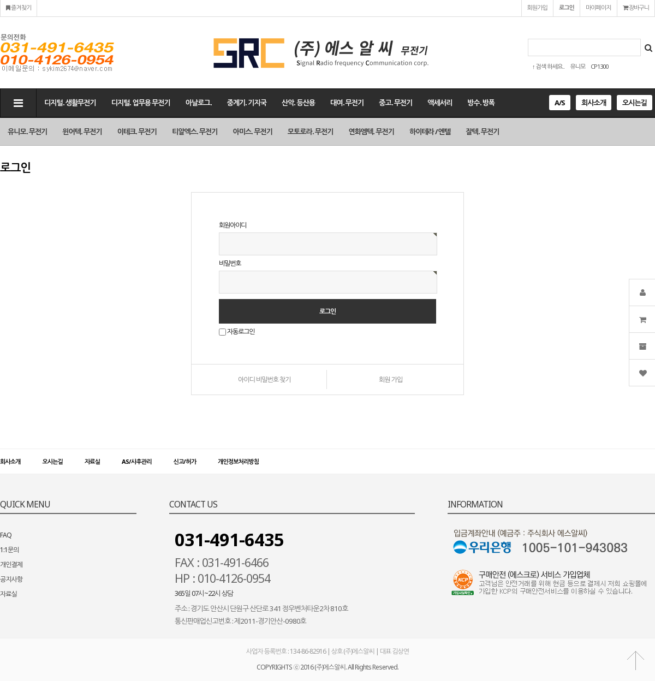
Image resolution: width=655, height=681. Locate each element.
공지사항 (11, 579)
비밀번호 (230, 263)
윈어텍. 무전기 (82, 131)
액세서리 (439, 102)
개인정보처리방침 (238, 461)
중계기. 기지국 (246, 102)
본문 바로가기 (0, 0)
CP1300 (599, 66)
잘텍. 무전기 (482, 131)
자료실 (92, 461)
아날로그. (199, 102)
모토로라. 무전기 (311, 131)
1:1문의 (9, 549)
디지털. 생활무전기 (70, 102)
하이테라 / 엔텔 (429, 131)
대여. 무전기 (347, 102)
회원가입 (537, 7)
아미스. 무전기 (252, 131)
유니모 (577, 66)
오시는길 (634, 102)
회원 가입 (390, 379)
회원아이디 (232, 225)
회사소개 (593, 102)
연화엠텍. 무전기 (371, 131)
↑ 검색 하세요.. (548, 66)
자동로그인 (240, 332)
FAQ (5, 535)
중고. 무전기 (395, 102)
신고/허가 (185, 461)
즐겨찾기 (18, 7)
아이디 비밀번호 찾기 (264, 379)
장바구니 (636, 7)
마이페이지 (598, 7)
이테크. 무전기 (137, 131)
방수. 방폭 (481, 102)
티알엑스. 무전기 (195, 131)
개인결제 (11, 564)
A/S (560, 102)
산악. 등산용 (298, 102)
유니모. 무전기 (27, 131)
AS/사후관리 (136, 461)
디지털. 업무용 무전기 (140, 102)
